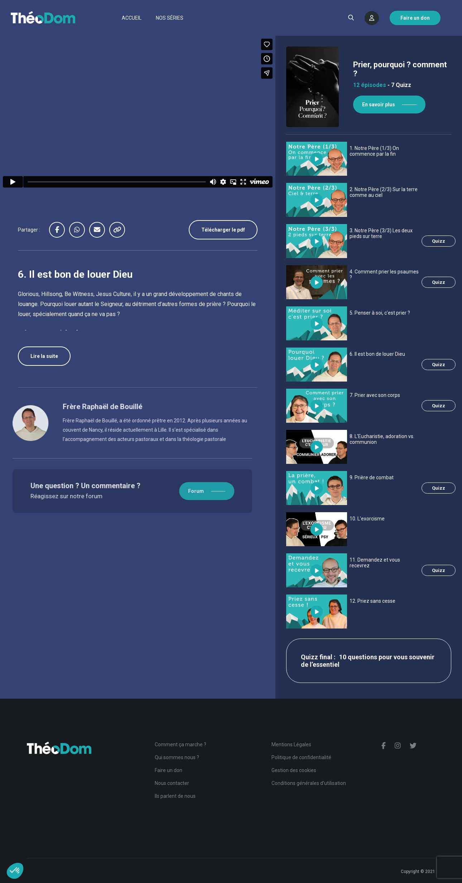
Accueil (131, 18)
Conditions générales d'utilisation (308, 783)
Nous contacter (172, 783)
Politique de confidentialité (301, 757)
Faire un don (168, 770)
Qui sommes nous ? (177, 757)
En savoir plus (378, 104)
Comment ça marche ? (180, 744)
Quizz (438, 241)
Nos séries (169, 18)
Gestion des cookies (293, 770)
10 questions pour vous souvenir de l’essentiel (367, 660)
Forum (170, 491)
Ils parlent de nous (175, 796)
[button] (15, 870)
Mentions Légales (291, 744)
